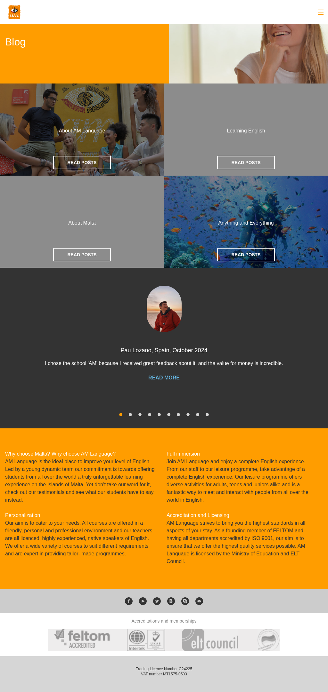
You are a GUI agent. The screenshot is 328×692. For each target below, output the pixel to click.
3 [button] (140, 415)
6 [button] (169, 415)
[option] (164, 339)
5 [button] (159, 415)
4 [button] (149, 415)
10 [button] (207, 415)
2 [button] (130, 415)
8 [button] (188, 415)
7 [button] (178, 415)
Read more (164, 377)
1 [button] (121, 415)
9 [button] (197, 415)
